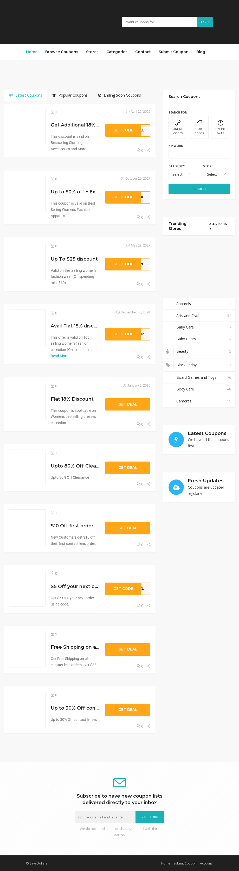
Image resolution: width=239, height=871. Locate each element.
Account (206, 863)
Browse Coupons (61, 51)
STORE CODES (199, 127)
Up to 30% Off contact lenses (86, 708)
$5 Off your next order (78, 586)
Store (208, 166)
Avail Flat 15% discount (78, 326)
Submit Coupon (174, 51)
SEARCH (199, 189)
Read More (59, 356)
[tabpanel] (80, 424)
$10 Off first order (72, 525)
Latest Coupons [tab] (25, 95)
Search (205, 22)
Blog (200, 51)
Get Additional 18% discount (84, 125)
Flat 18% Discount (72, 399)
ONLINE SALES (220, 127)
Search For (178, 112)
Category (177, 166)
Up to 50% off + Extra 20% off (86, 191)
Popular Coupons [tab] (70, 95)
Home (31, 51)
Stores (92, 51)
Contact (143, 51)
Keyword (176, 146)
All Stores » (218, 226)
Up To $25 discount (74, 259)
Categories (116, 51)
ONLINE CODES (178, 127)
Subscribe (150, 817)
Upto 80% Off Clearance (80, 466)
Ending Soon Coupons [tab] (119, 95)
